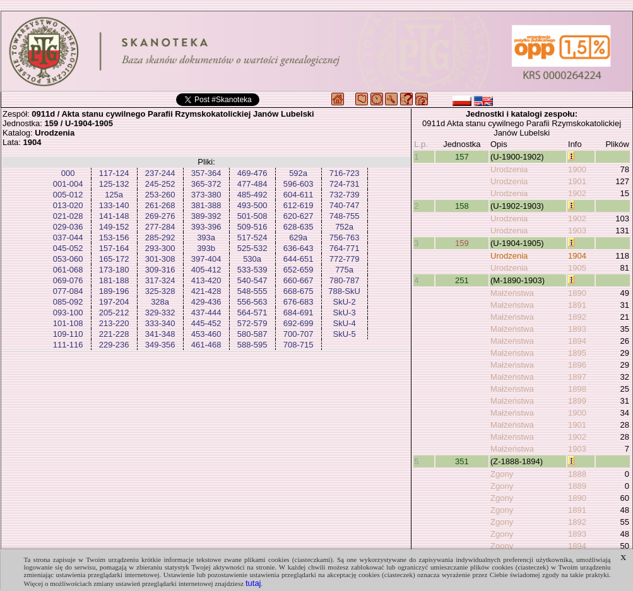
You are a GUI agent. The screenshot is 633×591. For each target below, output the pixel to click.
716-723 (344, 173)
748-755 (344, 216)
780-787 (344, 280)
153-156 (114, 237)
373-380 (206, 194)
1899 (577, 401)
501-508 (252, 216)
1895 (577, 353)
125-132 (114, 184)
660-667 (298, 280)
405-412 (206, 269)
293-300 (160, 248)
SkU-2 (344, 302)
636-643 (298, 248)
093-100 (68, 312)
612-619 (298, 205)
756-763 (344, 237)
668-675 (298, 291)
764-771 (344, 248)
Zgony (501, 474)
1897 (577, 377)
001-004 (68, 184)
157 (462, 156)
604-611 (298, 194)
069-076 (68, 280)
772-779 (344, 259)
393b (206, 248)
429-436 (206, 302)
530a (252, 259)
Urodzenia (509, 169)
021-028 (68, 216)
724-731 (344, 184)
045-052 (68, 248)
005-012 (68, 194)
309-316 (160, 269)
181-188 (114, 280)
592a (298, 173)
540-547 (252, 280)
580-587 (252, 334)
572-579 (252, 323)
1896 (577, 365)
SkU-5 (344, 334)
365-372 (206, 184)
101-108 (68, 323)
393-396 (206, 226)
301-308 (160, 259)
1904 (577, 255)
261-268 (160, 205)
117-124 (114, 173)
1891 (577, 305)
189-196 (114, 291)
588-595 (252, 344)
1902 (577, 193)
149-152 (114, 226)
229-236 (114, 344)
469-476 (252, 173)
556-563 (252, 302)
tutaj (253, 583)
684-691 (298, 312)
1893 (577, 329)
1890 (577, 293)
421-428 (206, 291)
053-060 (68, 259)
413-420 (206, 280)
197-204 (114, 302)
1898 (577, 389)
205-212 (114, 312)
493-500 (252, 205)
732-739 (344, 194)
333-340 (160, 323)
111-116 (68, 344)
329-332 (160, 312)
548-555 (252, 291)
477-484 (252, 184)
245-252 (160, 184)
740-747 (344, 205)
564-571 (252, 312)
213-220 (114, 323)
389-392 (206, 216)
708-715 (298, 344)
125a (114, 194)
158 (462, 206)
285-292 (160, 237)
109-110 (68, 334)
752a (344, 226)
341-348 (160, 334)
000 (68, 173)
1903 (577, 230)
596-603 (298, 184)
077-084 (68, 291)
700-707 (298, 334)
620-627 (298, 216)
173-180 (114, 269)
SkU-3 (344, 312)
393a (206, 237)
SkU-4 (344, 323)
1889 (577, 486)
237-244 (160, 173)
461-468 (206, 344)
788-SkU (344, 291)
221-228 (114, 334)
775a (344, 269)
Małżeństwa (512, 293)
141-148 (114, 216)
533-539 (252, 269)
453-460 (206, 334)
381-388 (206, 205)
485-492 (252, 194)
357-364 (206, 173)
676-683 (298, 302)
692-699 (298, 323)
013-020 (68, 205)
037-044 (68, 237)
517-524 (252, 237)
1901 (577, 181)
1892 (577, 317)
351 (462, 461)
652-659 (298, 269)
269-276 (160, 216)
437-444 (206, 312)
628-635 (298, 226)
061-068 (68, 269)
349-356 (160, 344)
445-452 (206, 323)
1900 (577, 169)
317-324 (160, 280)
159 (462, 243)
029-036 (68, 226)
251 (462, 280)
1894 (577, 341)
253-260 (160, 194)
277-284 (160, 226)
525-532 (252, 248)
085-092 (68, 302)
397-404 (206, 259)
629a (298, 237)
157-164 (114, 248)
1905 (577, 267)
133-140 (114, 205)
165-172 (114, 259)
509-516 (252, 226)
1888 (577, 474)
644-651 (298, 259)
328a (160, 302)
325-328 (160, 291)
